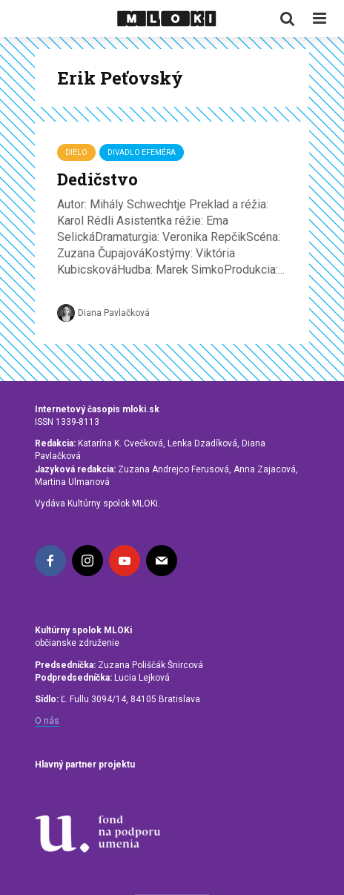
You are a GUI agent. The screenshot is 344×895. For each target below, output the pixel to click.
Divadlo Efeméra (142, 152)
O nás (47, 721)
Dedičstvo (97, 179)
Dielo (76, 152)
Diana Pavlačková (103, 313)
